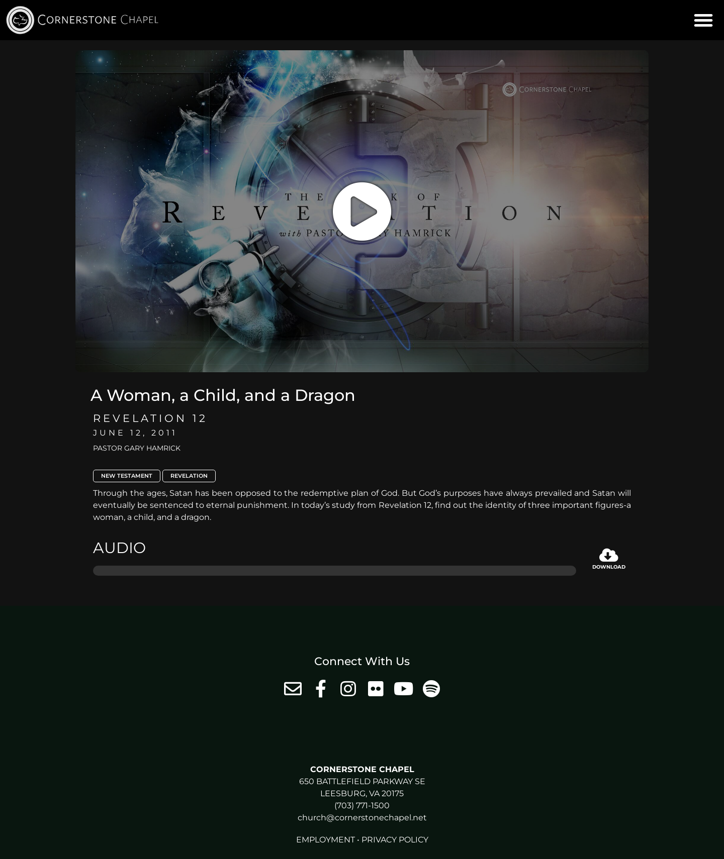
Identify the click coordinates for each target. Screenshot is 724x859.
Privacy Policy (394, 839)
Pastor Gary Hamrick (136, 448)
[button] (703, 20)
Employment (325, 839)
